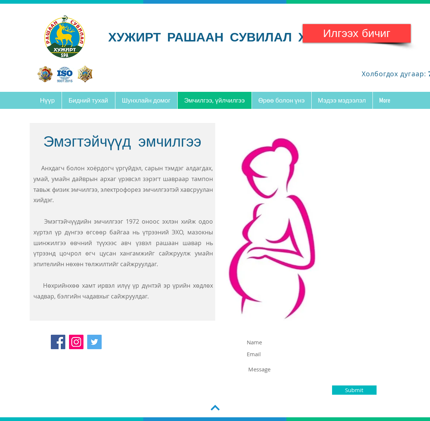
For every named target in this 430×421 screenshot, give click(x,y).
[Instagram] (76, 342)
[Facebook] (58, 342)
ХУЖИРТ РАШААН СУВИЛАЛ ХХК (215, 36)
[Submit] (354, 390)
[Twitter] (94, 342)
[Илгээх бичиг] (357, 33)
